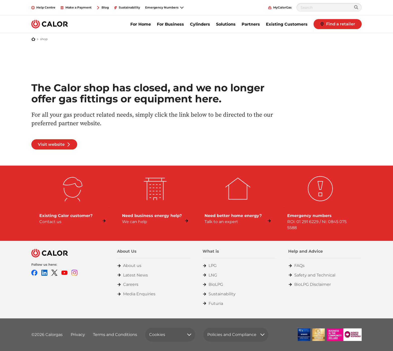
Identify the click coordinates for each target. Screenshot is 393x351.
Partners (251, 24)
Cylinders (200, 24)
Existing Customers (287, 24)
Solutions (226, 24)
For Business (170, 24)
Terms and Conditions (115, 334)
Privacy (78, 334)
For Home (140, 24)
